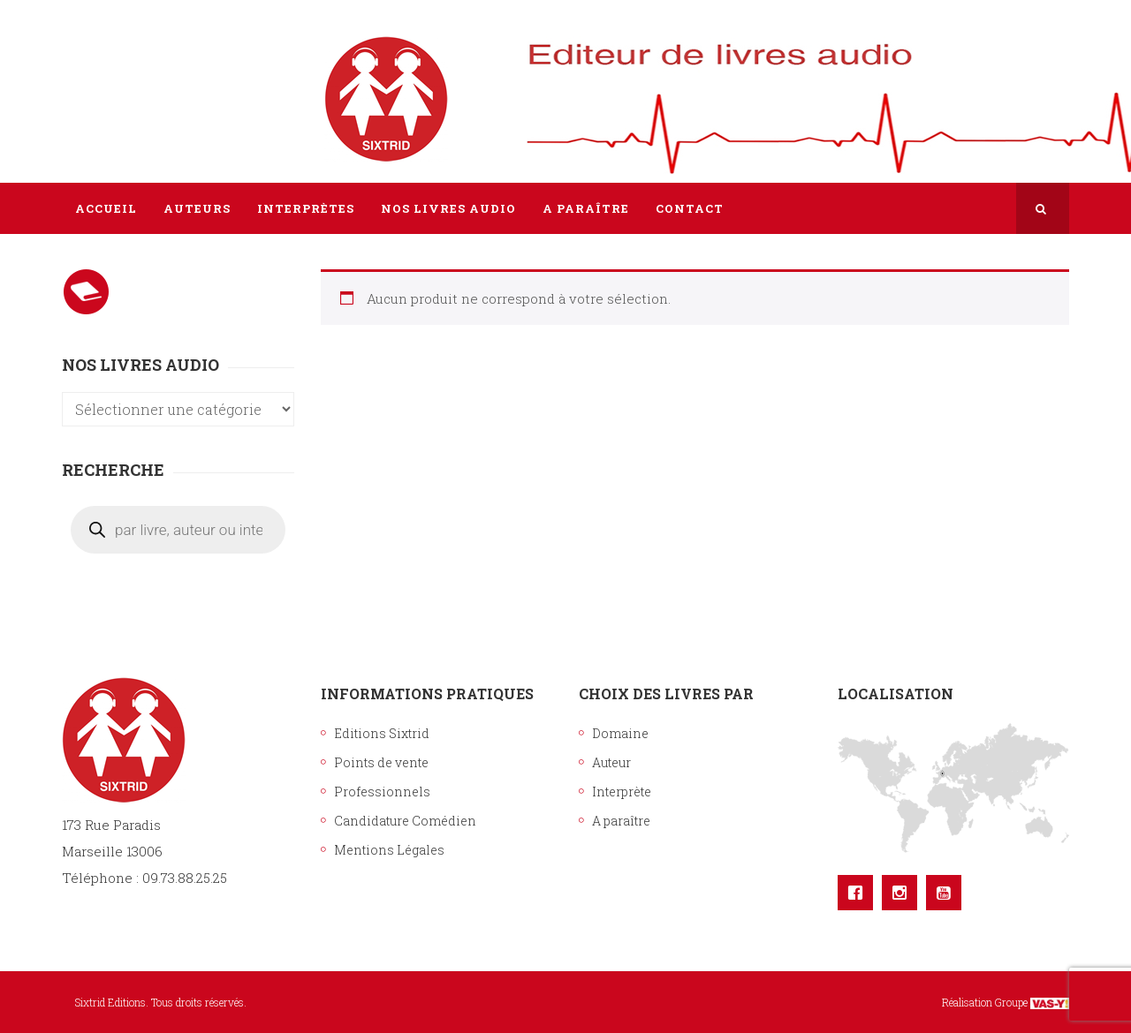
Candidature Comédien (405, 820)
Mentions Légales (389, 849)
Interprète (621, 791)
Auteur (611, 762)
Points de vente (381, 762)
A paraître (621, 820)
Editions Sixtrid (381, 733)
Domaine (620, 733)
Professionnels (382, 791)
